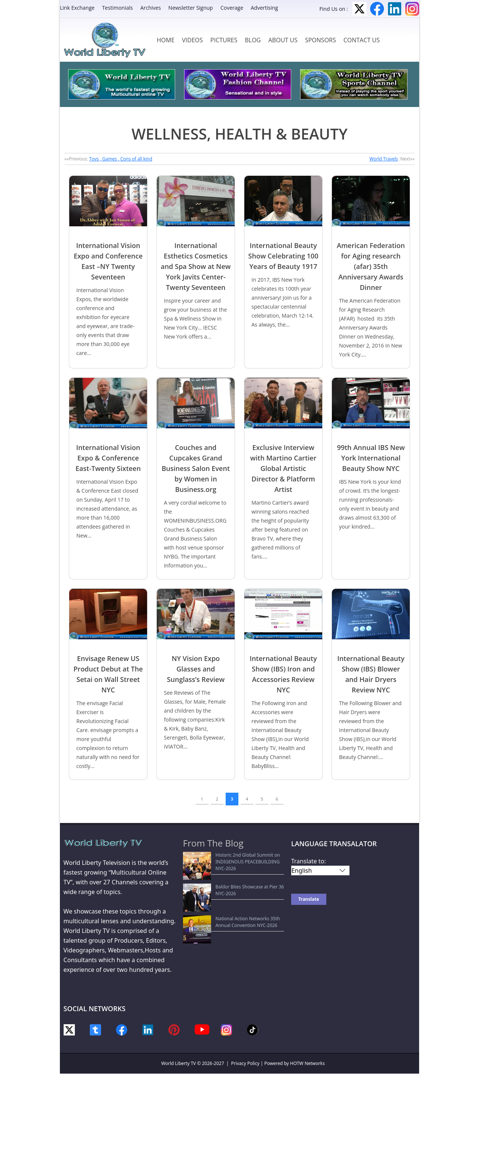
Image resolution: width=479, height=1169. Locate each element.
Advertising (264, 7)
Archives (150, 7)
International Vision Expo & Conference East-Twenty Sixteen (108, 458)
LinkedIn (395, 9)
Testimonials (117, 7)
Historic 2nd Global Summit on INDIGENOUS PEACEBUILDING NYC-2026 (234, 858)
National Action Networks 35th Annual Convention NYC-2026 (227, 887)
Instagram (412, 9)
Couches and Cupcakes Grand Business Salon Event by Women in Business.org (196, 468)
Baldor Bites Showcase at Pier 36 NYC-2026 (232, 873)
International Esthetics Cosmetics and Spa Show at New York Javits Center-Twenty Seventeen (196, 266)
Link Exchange (77, 7)
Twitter (359, 9)
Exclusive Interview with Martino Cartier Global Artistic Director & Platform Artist (283, 468)
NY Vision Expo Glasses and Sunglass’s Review (196, 669)
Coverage (231, 7)
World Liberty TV (178, 1063)
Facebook (377, 9)
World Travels (383, 159)
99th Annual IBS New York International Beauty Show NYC (371, 458)
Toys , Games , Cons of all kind (120, 159)
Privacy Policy (245, 1063)
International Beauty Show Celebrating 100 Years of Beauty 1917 (283, 256)
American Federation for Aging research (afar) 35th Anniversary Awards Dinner (371, 266)
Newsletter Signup (190, 7)
